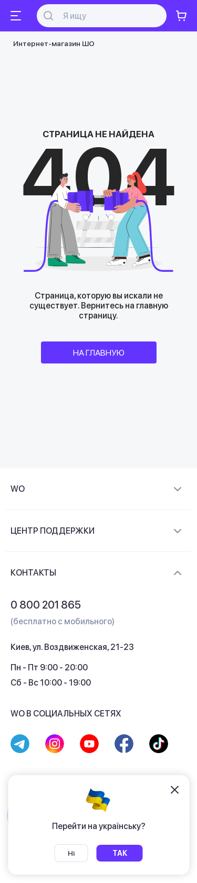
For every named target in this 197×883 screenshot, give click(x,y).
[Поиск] (108, 16)
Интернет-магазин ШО (54, 43)
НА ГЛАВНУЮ (99, 353)
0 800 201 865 (46, 605)
